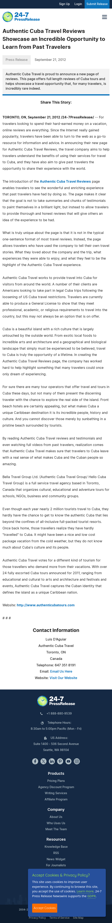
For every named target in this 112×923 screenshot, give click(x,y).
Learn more (85, 891)
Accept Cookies (45, 908)
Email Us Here (61, 671)
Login (78, 4)
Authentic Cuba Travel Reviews (65, 181)
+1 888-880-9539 (59, 713)
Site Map (78, 918)
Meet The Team (56, 829)
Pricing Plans (56, 781)
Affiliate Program (56, 799)
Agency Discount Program (56, 787)
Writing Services (56, 793)
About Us (56, 817)
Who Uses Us (56, 823)
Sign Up (64, 4)
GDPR (91, 896)
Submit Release (97, 4)
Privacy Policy (37, 918)
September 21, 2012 (50, 60)
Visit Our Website (63, 678)
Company (56, 810)
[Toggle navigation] (105, 17)
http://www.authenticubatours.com (46, 605)
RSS (56, 853)
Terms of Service (59, 918)
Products (56, 774)
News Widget (56, 859)
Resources (56, 839)
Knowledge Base (56, 846)
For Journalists (56, 865)
